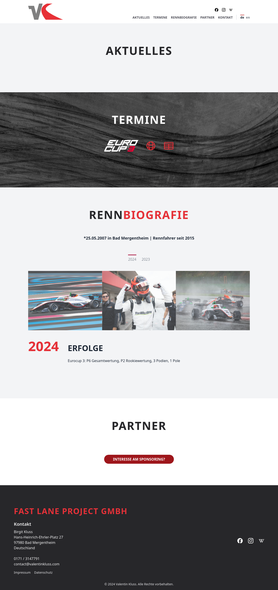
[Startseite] (80, 12)
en (248, 17)
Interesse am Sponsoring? (139, 459)
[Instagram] (223, 10)
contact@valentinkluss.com (36, 564)
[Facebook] (216, 10)
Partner (207, 17)
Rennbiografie (184, 17)
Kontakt (225, 17)
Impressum (22, 572)
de (242, 17)
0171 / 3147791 (27, 558)
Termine (160, 17)
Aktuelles (141, 17)
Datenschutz (43, 572)
